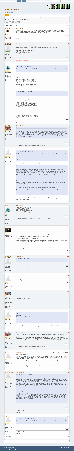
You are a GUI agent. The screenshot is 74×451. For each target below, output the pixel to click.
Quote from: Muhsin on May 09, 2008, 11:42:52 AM (25, 165)
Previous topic (61, 22)
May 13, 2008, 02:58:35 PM (19, 205)
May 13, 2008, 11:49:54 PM (19, 256)
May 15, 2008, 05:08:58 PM (19, 332)
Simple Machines (11, 447)
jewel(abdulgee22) (10, 372)
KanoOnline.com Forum (11, 9)
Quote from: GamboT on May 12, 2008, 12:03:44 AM (25, 66)
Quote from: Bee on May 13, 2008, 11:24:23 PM (24, 258)
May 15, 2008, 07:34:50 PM (19, 352)
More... (67, 119)
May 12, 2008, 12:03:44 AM (19, 28)
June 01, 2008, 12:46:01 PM (20, 372)
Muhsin (8, 125)
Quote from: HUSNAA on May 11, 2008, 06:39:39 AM (25, 127)
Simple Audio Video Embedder (8, 448)
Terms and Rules (64, 447)
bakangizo (8, 148)
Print (68, 25)
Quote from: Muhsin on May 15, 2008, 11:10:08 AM (25, 313)
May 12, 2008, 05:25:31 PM (19, 125)
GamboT (8, 28)
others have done (33, 357)
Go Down (6, 25)
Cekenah (8, 352)
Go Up (6, 436)
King (7, 275)
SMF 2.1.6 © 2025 (6, 447)
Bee (7, 226)
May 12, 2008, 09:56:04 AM (19, 43)
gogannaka (27, 17)
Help (61, 447)
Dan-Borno (8, 205)
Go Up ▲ (69, 447)
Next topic (67, 22)
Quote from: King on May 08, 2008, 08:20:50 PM (24, 91)
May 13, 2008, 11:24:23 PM (19, 226)
